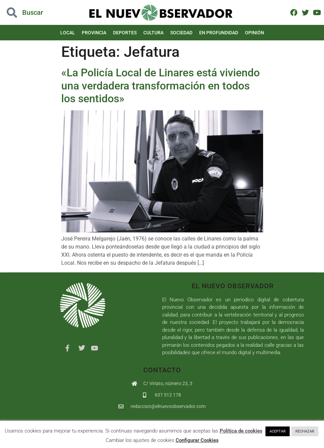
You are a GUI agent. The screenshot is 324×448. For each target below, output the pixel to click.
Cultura (153, 32)
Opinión (254, 32)
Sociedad (181, 32)
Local (67, 32)
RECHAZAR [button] (304, 431)
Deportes (125, 32)
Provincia (94, 32)
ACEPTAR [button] (277, 431)
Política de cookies (241, 431)
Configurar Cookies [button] (197, 440)
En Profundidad (218, 32)
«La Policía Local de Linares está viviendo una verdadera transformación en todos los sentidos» (160, 85)
